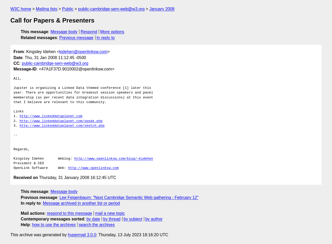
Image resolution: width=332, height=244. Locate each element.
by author (154, 219)
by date (93, 219)
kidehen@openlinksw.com (83, 51)
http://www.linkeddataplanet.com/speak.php (60, 121)
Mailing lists (46, 9)
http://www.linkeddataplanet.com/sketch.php (62, 126)
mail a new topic (110, 213)
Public (67, 9)
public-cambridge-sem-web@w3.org (111, 9)
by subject (132, 219)
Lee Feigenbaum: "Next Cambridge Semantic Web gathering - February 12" (128, 197)
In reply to (105, 37)
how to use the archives (54, 225)
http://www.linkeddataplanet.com (50, 116)
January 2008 (162, 9)
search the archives (97, 225)
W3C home (20, 9)
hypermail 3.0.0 (82, 235)
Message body (64, 32)
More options (112, 32)
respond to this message (69, 213)
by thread (112, 219)
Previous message (76, 37)
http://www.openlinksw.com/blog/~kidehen (113, 158)
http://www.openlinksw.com (93, 168)
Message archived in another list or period (81, 203)
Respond (89, 32)
